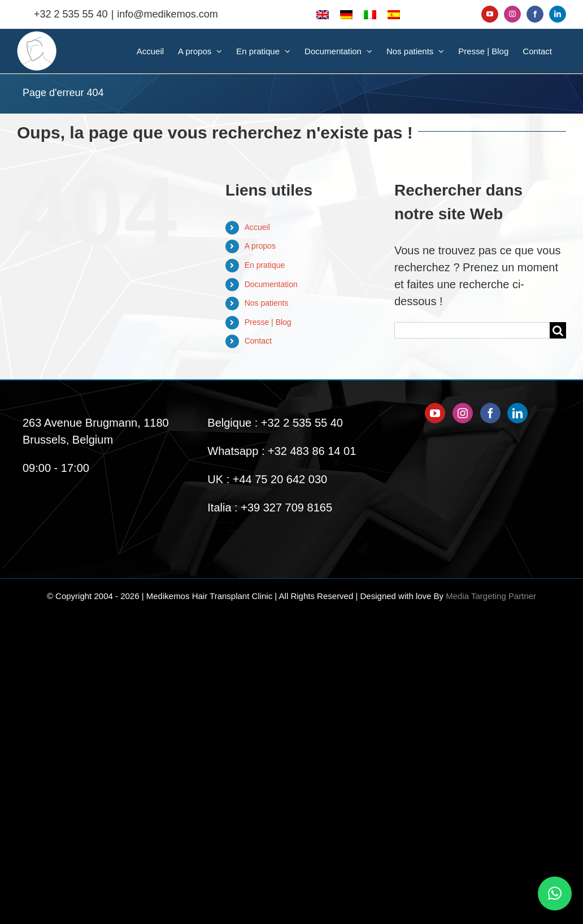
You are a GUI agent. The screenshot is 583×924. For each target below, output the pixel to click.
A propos (260, 245)
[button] (555, 893)
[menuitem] (322, 14)
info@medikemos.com (167, 14)
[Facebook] (490, 413)
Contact (258, 340)
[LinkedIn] (517, 413)
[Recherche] (558, 330)
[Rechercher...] (472, 330)
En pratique (265, 265)
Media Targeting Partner (491, 596)
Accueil (257, 227)
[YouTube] (435, 413)
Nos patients (267, 302)
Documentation (271, 284)
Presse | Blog (268, 322)
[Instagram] (463, 413)
